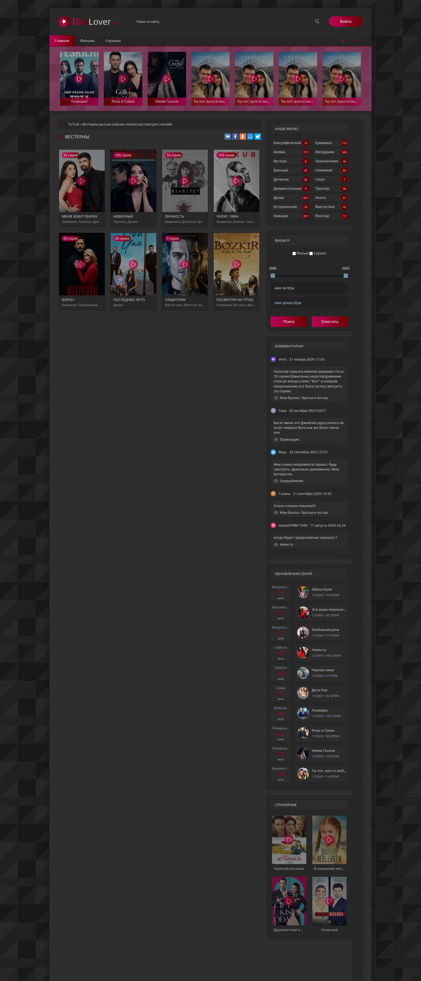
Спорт (331, 179)
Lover (96, 21)
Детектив (291, 179)
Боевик (291, 152)
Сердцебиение (288, 481)
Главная (62, 40)
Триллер (331, 188)
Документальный (291, 188)
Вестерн (291, 161)
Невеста (283, 544)
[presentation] (345, 39)
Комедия (291, 216)
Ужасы (331, 197)
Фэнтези (331, 216)
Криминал (331, 142)
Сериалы (113, 40)
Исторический (291, 206)
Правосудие (286, 439)
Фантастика (331, 206)
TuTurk (73, 124)
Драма (291, 197)
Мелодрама (331, 152)
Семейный (331, 170)
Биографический (291, 142)
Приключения (331, 161)
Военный (291, 170)
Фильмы (87, 40)
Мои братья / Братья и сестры (301, 398)
